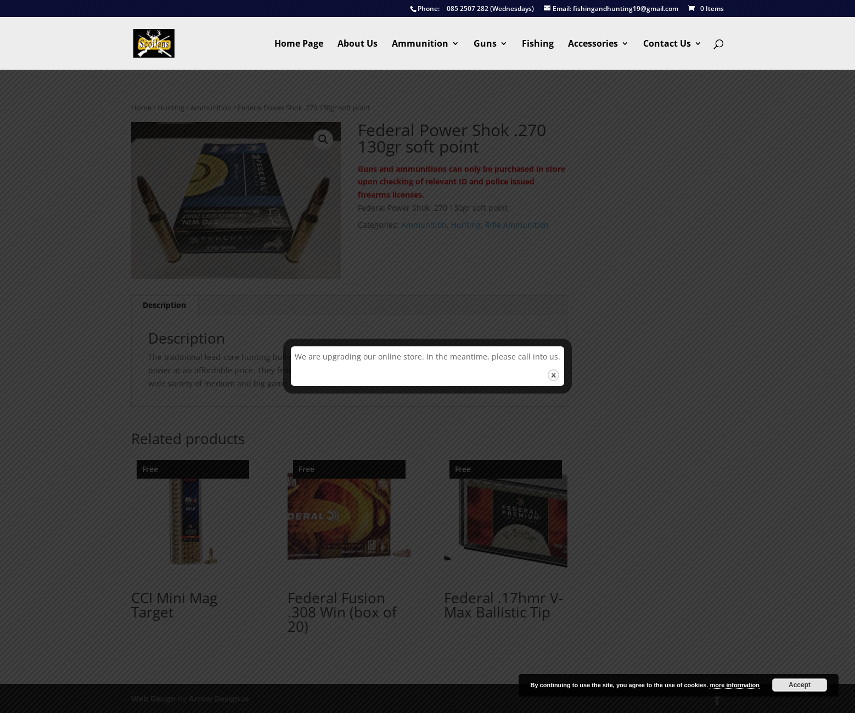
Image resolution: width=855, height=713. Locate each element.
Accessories (593, 44)
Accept (800, 685)
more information (734, 685)
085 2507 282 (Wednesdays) (472, 9)
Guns (485, 44)
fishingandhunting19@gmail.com (611, 9)
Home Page (298, 44)
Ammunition (420, 44)
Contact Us (667, 44)
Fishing (538, 44)
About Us (358, 44)
